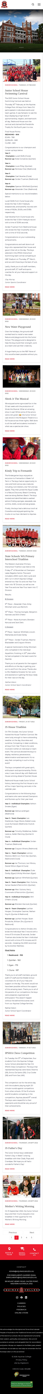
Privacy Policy (21, 1360)
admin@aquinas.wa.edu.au (21, 1271)
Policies (21, 1306)
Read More (10, 287)
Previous (13, 1232)
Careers (21, 1303)
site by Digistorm (21, 1363)
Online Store (21, 1313)
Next (32, 1232)
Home (21, 47)
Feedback (21, 1310)
